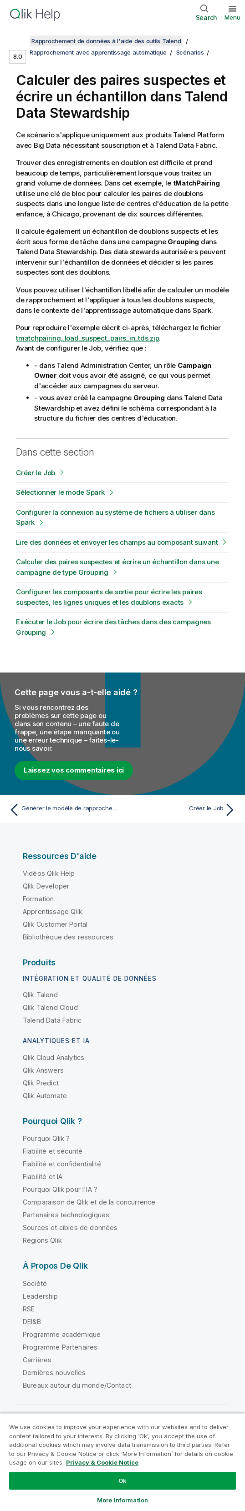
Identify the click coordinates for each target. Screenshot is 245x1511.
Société (35, 1283)
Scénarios (190, 52)
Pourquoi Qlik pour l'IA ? (60, 1189)
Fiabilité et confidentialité (62, 1164)
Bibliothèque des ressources (68, 937)
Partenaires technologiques (66, 1215)
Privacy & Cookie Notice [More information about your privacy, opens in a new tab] (102, 1462)
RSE (29, 1309)
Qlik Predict (41, 1083)
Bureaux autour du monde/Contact (77, 1385)
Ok (122, 1480)
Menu (232, 17)
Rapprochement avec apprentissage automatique (98, 52)
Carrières (37, 1360)
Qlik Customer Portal (55, 924)
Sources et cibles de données (70, 1227)
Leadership (40, 1296)
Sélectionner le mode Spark (60, 492)
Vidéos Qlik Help (49, 873)
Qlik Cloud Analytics (53, 1057)
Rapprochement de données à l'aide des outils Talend (106, 41)
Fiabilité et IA (42, 1176)
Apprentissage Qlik (52, 911)
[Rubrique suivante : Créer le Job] (181, 810)
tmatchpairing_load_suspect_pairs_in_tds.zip (87, 338)
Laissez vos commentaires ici (74, 770)
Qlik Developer (46, 886)
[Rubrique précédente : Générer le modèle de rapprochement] (63, 810)
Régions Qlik (42, 1240)
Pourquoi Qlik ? (46, 1138)
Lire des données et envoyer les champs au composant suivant (117, 542)
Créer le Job (35, 472)
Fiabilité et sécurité (52, 1151)
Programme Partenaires (60, 1347)
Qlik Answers (43, 1070)
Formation (38, 899)
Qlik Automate (45, 1095)
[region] (122, 1462)
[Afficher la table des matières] (18, 41)
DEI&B (32, 1321)
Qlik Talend (40, 995)
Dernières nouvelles (54, 1372)
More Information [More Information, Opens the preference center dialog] (122, 1500)
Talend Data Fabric (52, 1020)
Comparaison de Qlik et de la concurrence (89, 1202)
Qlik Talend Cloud (50, 1007)
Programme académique (62, 1334)
